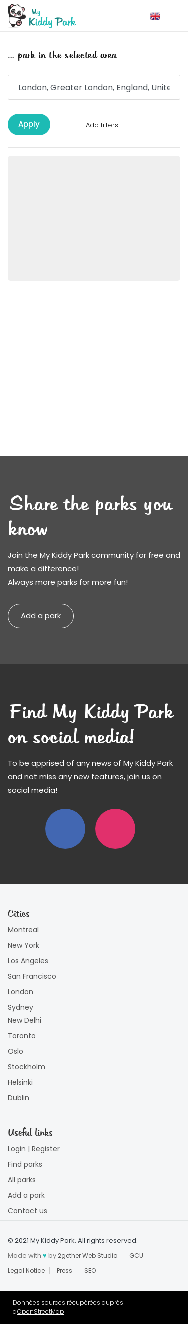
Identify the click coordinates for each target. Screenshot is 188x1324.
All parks (22, 1180)
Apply (29, 124)
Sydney (20, 1007)
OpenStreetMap (40, 1311)
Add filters (102, 125)
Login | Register (34, 1149)
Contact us (27, 1211)
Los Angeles (28, 961)
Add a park (41, 615)
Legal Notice (26, 1270)
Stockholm (26, 1067)
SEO (90, 1270)
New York (23, 945)
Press (64, 1270)
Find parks (25, 1164)
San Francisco (32, 976)
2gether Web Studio (87, 1255)
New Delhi (24, 1020)
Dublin (18, 1098)
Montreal (23, 930)
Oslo (15, 1051)
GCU (136, 1255)
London (20, 992)
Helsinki (20, 1082)
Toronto (22, 1036)
